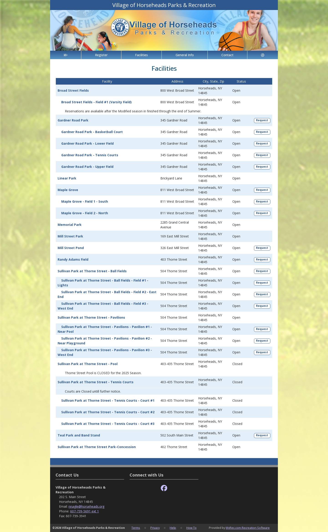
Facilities (141, 55)
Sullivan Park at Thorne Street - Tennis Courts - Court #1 (107, 400)
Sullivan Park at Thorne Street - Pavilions (91, 317)
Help (173, 528)
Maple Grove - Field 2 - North (84, 213)
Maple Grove (68, 190)
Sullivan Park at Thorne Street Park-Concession (97, 447)
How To (191, 528)
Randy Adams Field (73, 259)
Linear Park (67, 178)
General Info (185, 55)
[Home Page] (65, 55)
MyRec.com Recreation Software (248, 528)
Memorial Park (70, 224)
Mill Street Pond (71, 248)
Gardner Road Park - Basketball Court (92, 132)
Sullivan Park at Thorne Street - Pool (88, 364)
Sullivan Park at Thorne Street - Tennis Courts (95, 382)
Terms (135, 528)
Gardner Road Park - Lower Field (87, 143)
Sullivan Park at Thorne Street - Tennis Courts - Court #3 (107, 423)
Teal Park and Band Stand (79, 435)
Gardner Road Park (73, 120)
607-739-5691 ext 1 (84, 511)
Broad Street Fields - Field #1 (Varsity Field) (96, 102)
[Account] (262, 55)
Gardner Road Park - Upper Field (87, 166)
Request (262, 120)
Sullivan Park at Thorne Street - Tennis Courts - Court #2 (107, 412)
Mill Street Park (70, 236)
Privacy (155, 528)
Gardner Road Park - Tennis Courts (89, 155)
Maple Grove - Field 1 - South (84, 201)
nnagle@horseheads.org (86, 506)
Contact (227, 55)
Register (101, 55)
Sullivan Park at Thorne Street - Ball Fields (92, 271)
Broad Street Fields (73, 90)
